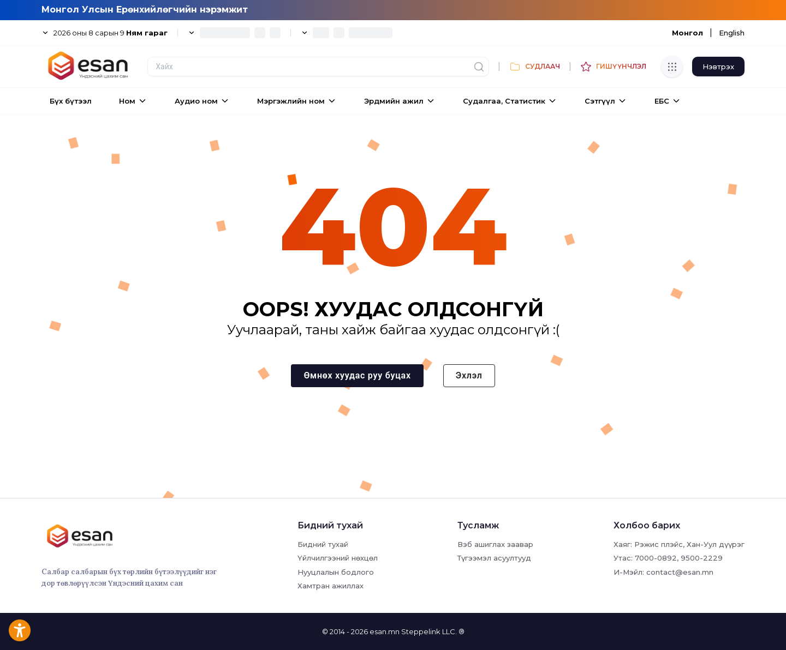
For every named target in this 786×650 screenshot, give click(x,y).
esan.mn (385, 631)
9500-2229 (702, 557)
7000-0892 (656, 557)
